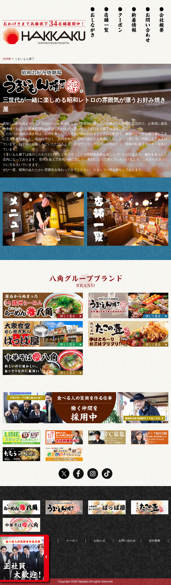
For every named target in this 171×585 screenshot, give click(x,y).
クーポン (72, 540)
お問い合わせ (127, 540)
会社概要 (154, 540)
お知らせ (99, 540)
